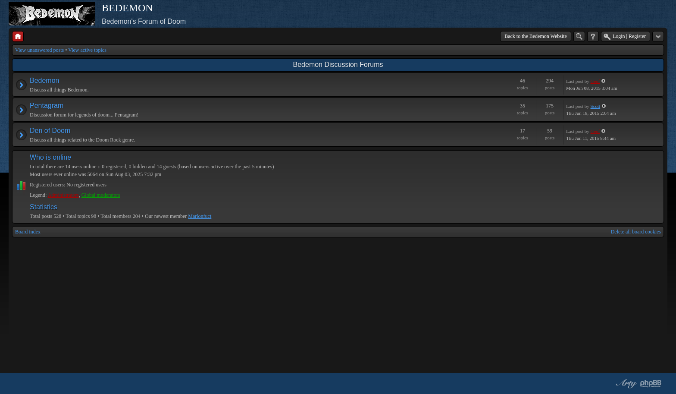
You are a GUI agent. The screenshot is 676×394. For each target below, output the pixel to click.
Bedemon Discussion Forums (338, 64)
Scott (596, 106)
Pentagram (46, 105)
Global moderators (100, 195)
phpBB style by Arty (625, 384)
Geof (595, 81)
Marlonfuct (199, 216)
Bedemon (44, 80)
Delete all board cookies (636, 232)
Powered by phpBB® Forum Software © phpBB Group (651, 384)
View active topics (87, 50)
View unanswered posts (39, 50)
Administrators (63, 195)
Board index (28, 232)
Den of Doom (50, 130)
